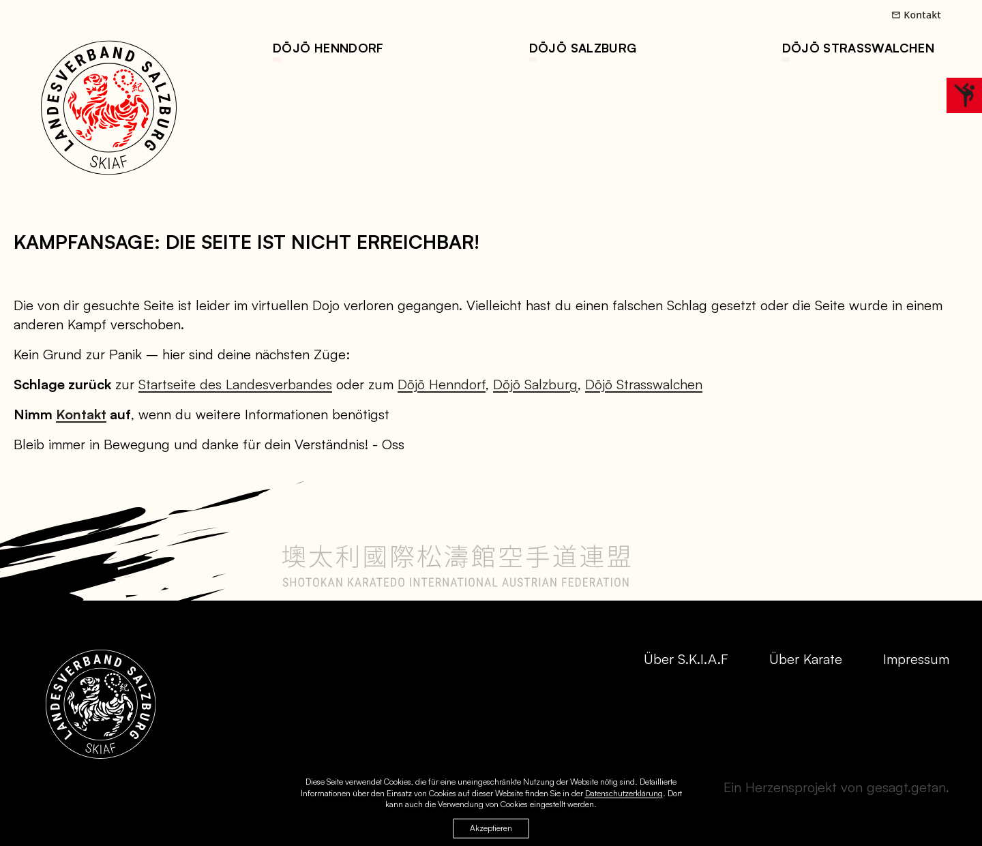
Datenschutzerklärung (624, 795)
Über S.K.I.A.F (686, 658)
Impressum (916, 658)
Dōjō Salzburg (583, 47)
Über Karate (805, 658)
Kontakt (916, 14)
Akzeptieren (491, 831)
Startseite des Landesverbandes (235, 384)
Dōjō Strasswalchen (643, 384)
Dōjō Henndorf (328, 47)
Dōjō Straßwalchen (858, 47)
